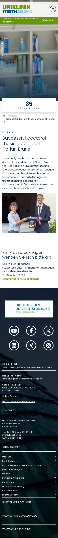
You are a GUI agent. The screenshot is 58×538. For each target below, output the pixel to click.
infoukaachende (11, 435)
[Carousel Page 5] (2, 53)
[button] (7, 105)
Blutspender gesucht (16, 502)
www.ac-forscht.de (16, 529)
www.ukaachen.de (11, 438)
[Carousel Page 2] (2, 46)
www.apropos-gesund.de (19, 516)
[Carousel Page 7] (2, 57)
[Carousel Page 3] (2, 48)
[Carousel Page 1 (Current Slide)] (2, 43)
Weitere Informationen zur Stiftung (19, 401)
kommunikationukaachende (20, 279)
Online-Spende (10, 396)
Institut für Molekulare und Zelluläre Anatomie (20, 20)
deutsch (48, 20)
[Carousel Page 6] (2, 55)
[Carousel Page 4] (2, 50)
